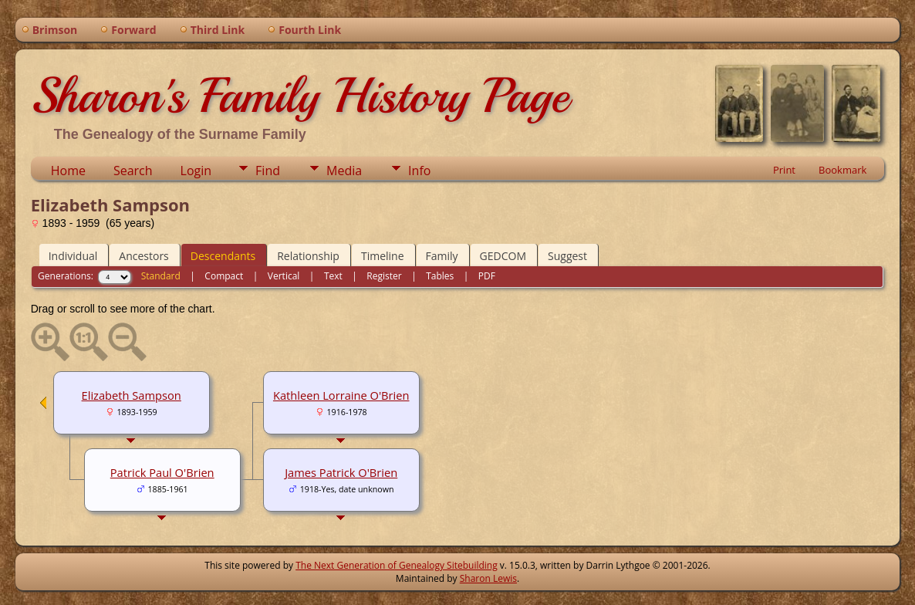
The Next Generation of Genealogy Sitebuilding (396, 565)
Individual (73, 255)
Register (383, 275)
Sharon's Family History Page (300, 96)
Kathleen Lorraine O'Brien (341, 395)
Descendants (223, 255)
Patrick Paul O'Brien (162, 472)
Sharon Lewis (488, 578)
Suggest (567, 255)
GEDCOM (503, 255)
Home (68, 170)
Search (133, 170)
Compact (223, 275)
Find (267, 170)
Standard (161, 275)
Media (344, 170)
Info (419, 170)
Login (196, 170)
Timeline (382, 255)
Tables (440, 275)
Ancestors (143, 255)
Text (333, 275)
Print (784, 170)
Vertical (284, 275)
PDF (486, 275)
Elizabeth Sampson (131, 395)
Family (442, 255)
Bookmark (842, 170)
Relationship (308, 255)
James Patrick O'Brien (341, 472)
